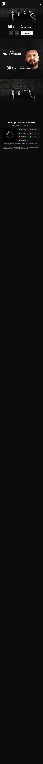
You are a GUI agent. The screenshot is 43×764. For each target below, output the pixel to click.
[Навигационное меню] (40, 4)
